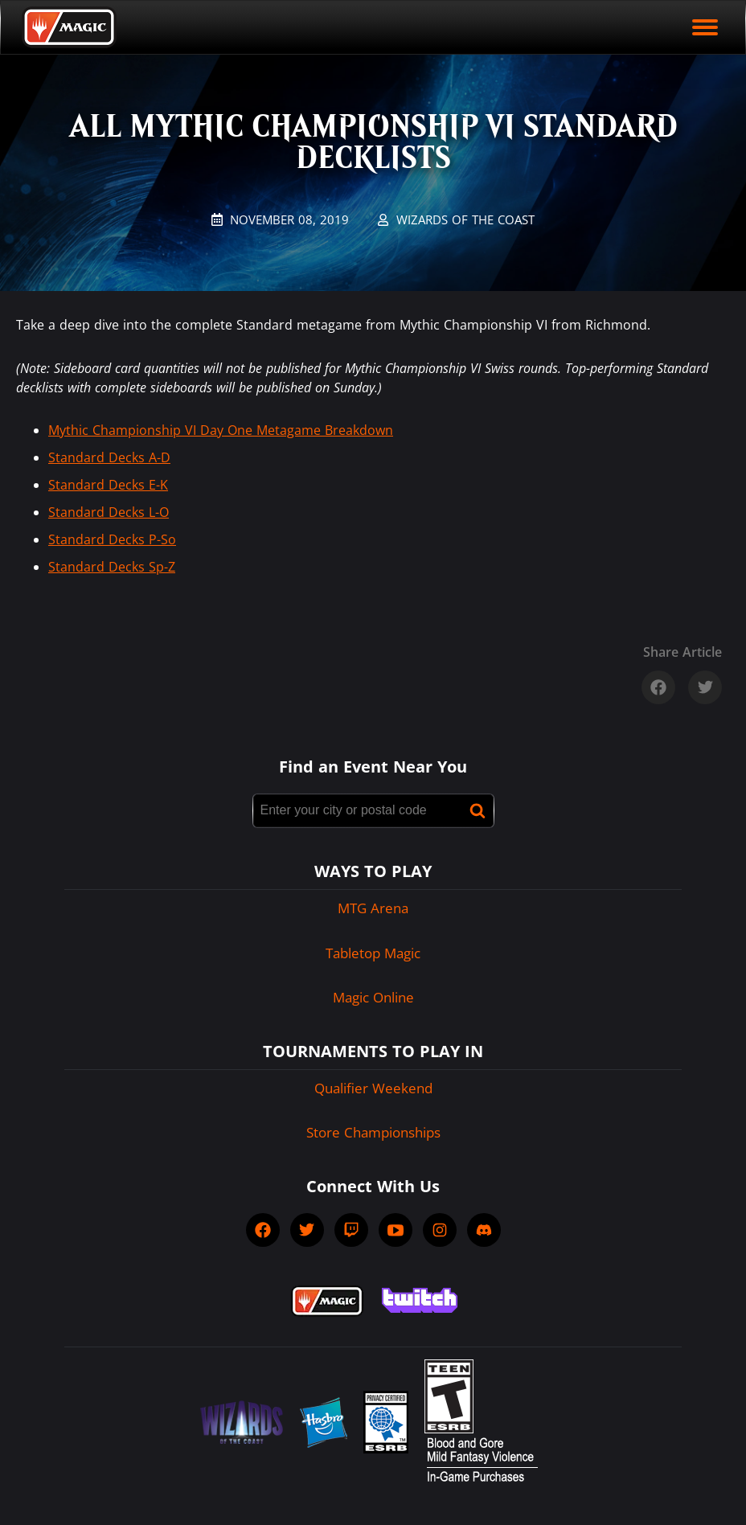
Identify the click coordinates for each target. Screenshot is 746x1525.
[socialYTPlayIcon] (395, 1230)
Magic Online (373, 997)
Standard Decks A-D (109, 457)
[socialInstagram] (440, 1230)
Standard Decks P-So (112, 539)
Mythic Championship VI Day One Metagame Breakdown (220, 430)
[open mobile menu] (705, 27)
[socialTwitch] (351, 1230)
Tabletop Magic (373, 953)
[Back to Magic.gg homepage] (69, 27)
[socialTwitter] (307, 1230)
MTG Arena (373, 908)
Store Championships (373, 1132)
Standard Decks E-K (108, 485)
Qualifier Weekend (373, 1088)
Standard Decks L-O (108, 512)
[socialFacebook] (263, 1230)
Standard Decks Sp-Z (111, 567)
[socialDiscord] (484, 1230)
